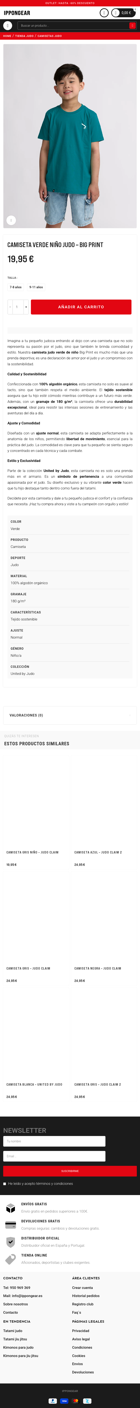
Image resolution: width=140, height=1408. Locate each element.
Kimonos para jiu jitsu (20, 1356)
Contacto (10, 1312)
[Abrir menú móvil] (7, 25)
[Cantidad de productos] (18, 307)
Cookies (78, 1356)
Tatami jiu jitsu (15, 1339)
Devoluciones (83, 1372)
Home (7, 36)
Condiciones (82, 1347)
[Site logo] (17, 12)
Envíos (77, 1364)
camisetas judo (50, 36)
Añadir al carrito (81, 306)
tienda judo (24, 36)
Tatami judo (12, 1331)
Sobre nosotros (15, 1304)
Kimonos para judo (18, 1347)
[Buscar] (77, 25)
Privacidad (80, 1331)
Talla (11, 277)
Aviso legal (81, 1339)
